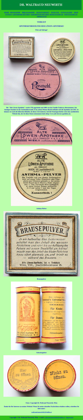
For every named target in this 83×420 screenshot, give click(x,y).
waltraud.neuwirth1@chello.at (41, 412)
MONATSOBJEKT (42, 12)
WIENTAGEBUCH (70, 14)
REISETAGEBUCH (56, 14)
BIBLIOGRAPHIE (28, 12)
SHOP (76, 12)
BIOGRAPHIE (15, 12)
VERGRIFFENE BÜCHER (39, 14)
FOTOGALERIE (66, 12)
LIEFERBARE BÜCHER (21, 14)
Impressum (69, 417)
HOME (6, 12)
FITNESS (8, 14)
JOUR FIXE (55, 12)
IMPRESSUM (42, 17)
